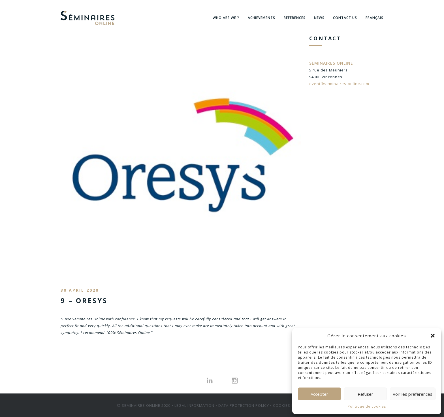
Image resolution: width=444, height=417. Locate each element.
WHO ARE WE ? (226, 17)
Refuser (365, 394)
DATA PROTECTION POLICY (243, 405)
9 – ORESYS (84, 300)
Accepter (319, 394)
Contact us (345, 17)
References (295, 17)
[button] (433, 335)
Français (374, 17)
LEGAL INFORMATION (194, 405)
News (319, 17)
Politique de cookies (367, 406)
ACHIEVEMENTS (261, 17)
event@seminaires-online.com (339, 83)
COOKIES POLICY (289, 405)
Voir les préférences (412, 394)
